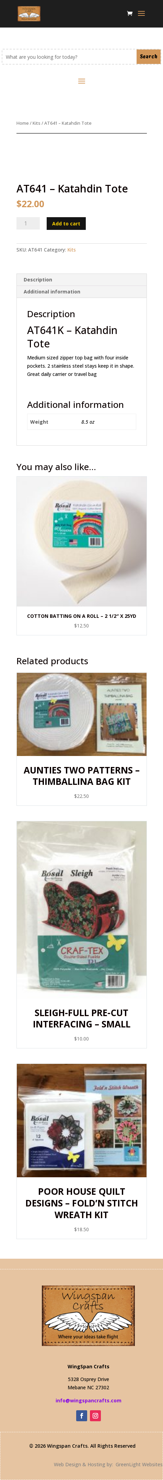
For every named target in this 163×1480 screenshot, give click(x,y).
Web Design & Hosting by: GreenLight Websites (108, 1464)
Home (22, 123)
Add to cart (66, 223)
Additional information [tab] (52, 291)
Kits (36, 123)
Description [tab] (38, 279)
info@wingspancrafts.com (88, 1400)
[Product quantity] (28, 223)
